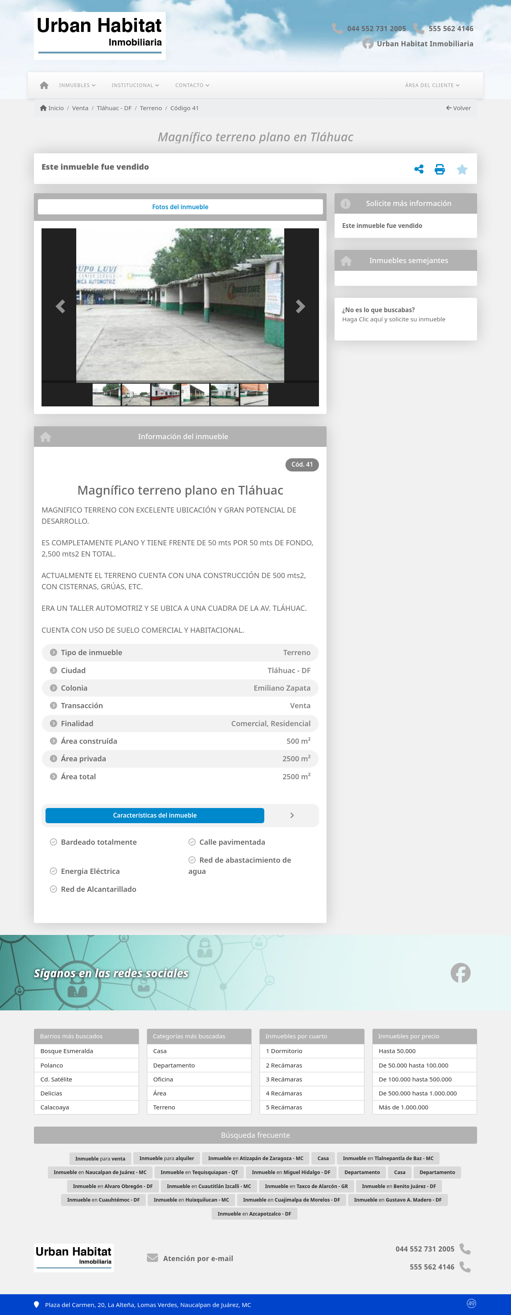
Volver (458, 108)
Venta (80, 108)
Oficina (163, 1079)
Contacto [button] (189, 85)
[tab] (72, 206)
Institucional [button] (132, 85)
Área (159, 1093)
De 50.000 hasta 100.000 (413, 1065)
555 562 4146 (451, 28)
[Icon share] (418, 43)
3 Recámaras (284, 1079)
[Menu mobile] (44, 85)
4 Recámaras (284, 1093)
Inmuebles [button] (74, 85)
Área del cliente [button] (429, 85)
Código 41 (184, 108)
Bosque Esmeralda (66, 1051)
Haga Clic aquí (362, 319)
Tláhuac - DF (114, 108)
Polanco (51, 1065)
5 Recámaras (284, 1107)
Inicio (52, 108)
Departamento (174, 1065)
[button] (62, 306)
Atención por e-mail (190, 1258)
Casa (160, 1051)
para (100, 1158)
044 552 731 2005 (376, 28)
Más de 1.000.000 (403, 1107)
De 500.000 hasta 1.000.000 (418, 1093)
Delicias (51, 1093)
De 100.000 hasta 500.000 (415, 1079)
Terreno (151, 108)
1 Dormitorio (284, 1051)
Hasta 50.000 (397, 1051)
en (255, 1158)
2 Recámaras (284, 1065)
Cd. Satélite (56, 1079)
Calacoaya (54, 1107)
